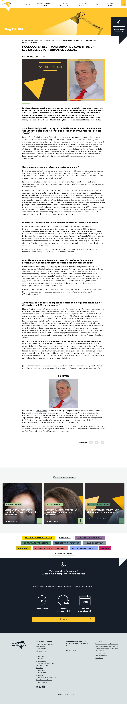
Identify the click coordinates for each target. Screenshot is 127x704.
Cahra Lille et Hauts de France (46, 677)
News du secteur (94, 543)
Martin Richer (41, 411)
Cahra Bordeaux (41, 682)
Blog (67, 645)
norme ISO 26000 (72, 191)
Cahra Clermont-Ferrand (44, 680)
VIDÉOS (105, 548)
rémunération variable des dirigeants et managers (43, 238)
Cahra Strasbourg (41, 661)
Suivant (77, 619)
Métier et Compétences (67, 543)
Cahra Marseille (41, 673)
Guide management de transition (77, 643)
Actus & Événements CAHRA (38, 538)
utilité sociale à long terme (68, 314)
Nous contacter (71, 650)
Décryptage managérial (36, 543)
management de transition (34, 120)
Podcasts (23, 548)
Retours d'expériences (83, 548)
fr (124, 4)
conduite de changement (55, 184)
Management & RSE (92, 120)
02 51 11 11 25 (42, 651)
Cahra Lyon (39, 675)
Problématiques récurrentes (50, 548)
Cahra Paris (39, 668)
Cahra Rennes (40, 658)
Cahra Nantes (40, 670)
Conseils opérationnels (90, 538)
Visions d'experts (63, 554)
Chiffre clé (65, 538)
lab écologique (53, 368)
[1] (83, 151)
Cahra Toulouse (41, 656)
